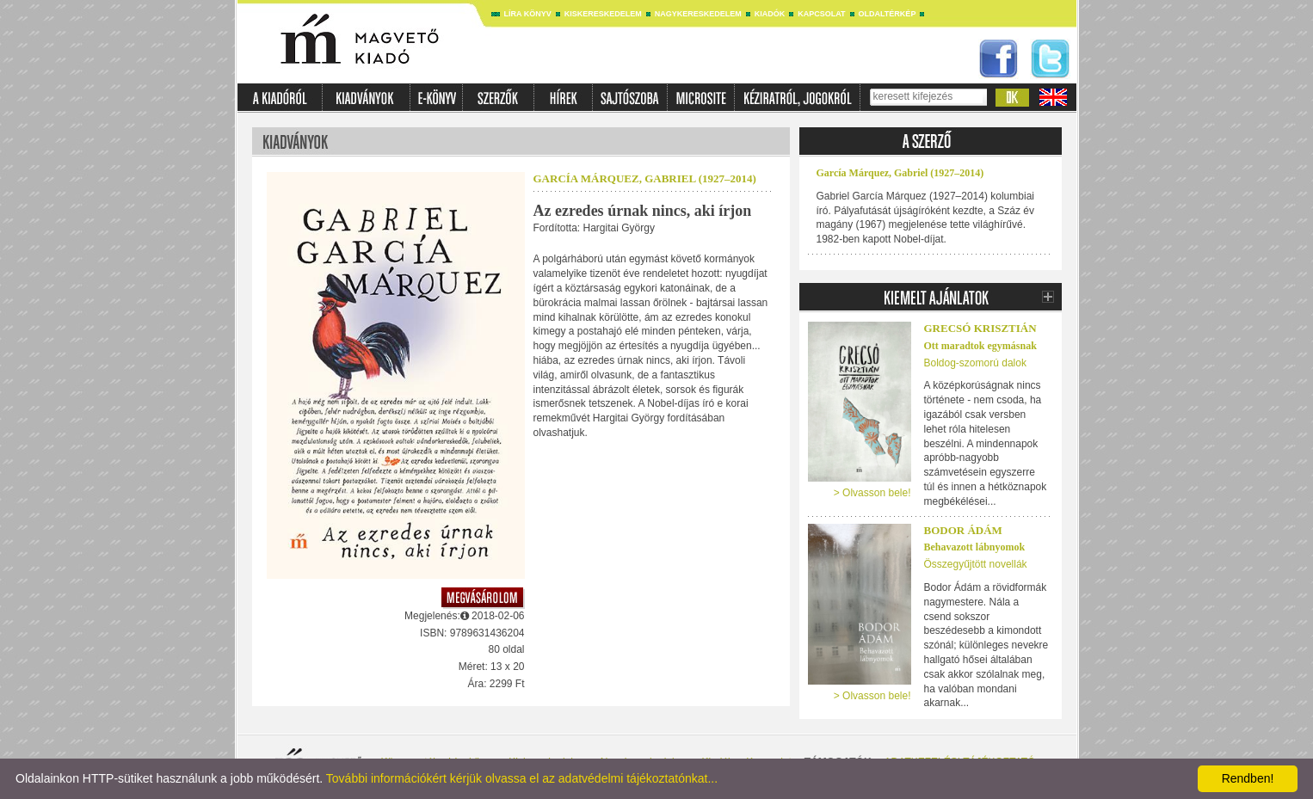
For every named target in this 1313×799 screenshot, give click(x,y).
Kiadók (770, 13)
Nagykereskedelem (698, 13)
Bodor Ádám (963, 530)
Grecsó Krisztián (980, 328)
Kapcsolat (821, 13)
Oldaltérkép (887, 13)
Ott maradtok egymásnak (980, 346)
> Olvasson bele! (872, 493)
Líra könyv (528, 13)
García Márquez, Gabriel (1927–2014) (644, 178)
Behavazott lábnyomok (975, 547)
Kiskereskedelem (603, 13)
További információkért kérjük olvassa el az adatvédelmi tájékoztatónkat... (522, 778)
